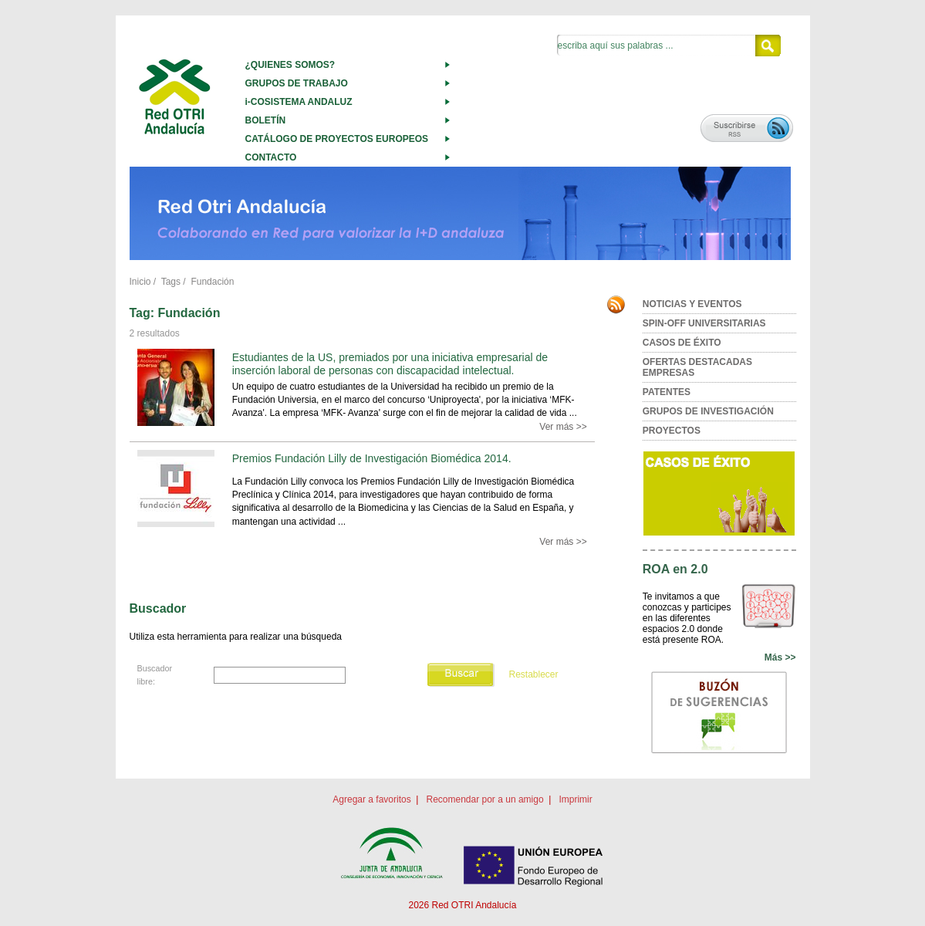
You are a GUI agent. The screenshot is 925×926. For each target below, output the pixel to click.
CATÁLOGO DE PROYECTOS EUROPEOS (337, 138)
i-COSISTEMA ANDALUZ (299, 101)
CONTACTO (271, 157)
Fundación (212, 281)
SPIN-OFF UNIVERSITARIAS (704, 323)
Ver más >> (562, 426)
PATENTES (666, 392)
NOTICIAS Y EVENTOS (692, 304)
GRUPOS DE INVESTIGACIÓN (708, 411)
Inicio (140, 281)
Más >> (780, 657)
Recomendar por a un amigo (484, 799)
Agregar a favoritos (371, 799)
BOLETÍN (265, 120)
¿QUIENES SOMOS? (290, 64)
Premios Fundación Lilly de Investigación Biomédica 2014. (371, 458)
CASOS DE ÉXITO (682, 342)
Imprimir (575, 799)
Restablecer (533, 674)
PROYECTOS (672, 430)
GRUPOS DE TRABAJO (296, 83)
